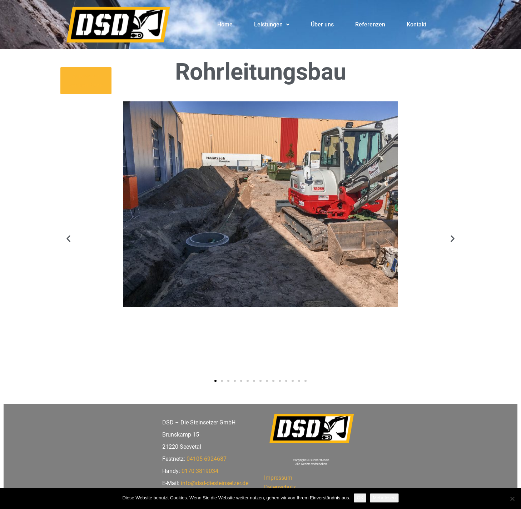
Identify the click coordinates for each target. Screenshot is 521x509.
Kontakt (416, 24)
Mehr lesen (384, 497)
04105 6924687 (207, 458)
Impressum (278, 477)
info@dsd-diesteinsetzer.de (214, 483)
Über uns (322, 24)
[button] (272, 25)
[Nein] (512, 498)
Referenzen (370, 24)
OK (360, 497)
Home (225, 24)
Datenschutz (280, 487)
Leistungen (271, 24)
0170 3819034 (200, 471)
